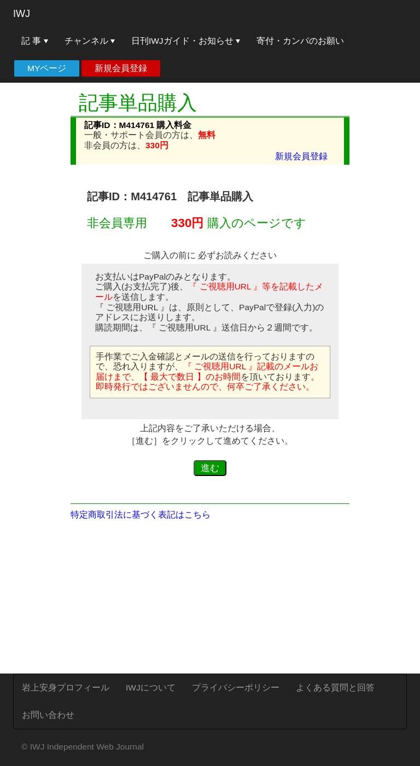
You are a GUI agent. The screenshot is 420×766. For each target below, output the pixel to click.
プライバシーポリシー (235, 687)
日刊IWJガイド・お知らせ (185, 40)
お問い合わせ (48, 714)
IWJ (21, 13)
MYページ (46, 68)
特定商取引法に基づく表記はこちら (141, 514)
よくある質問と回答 (335, 687)
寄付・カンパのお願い (300, 40)
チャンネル (90, 40)
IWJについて (151, 687)
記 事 (34, 40)
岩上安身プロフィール (65, 687)
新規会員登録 (121, 68)
